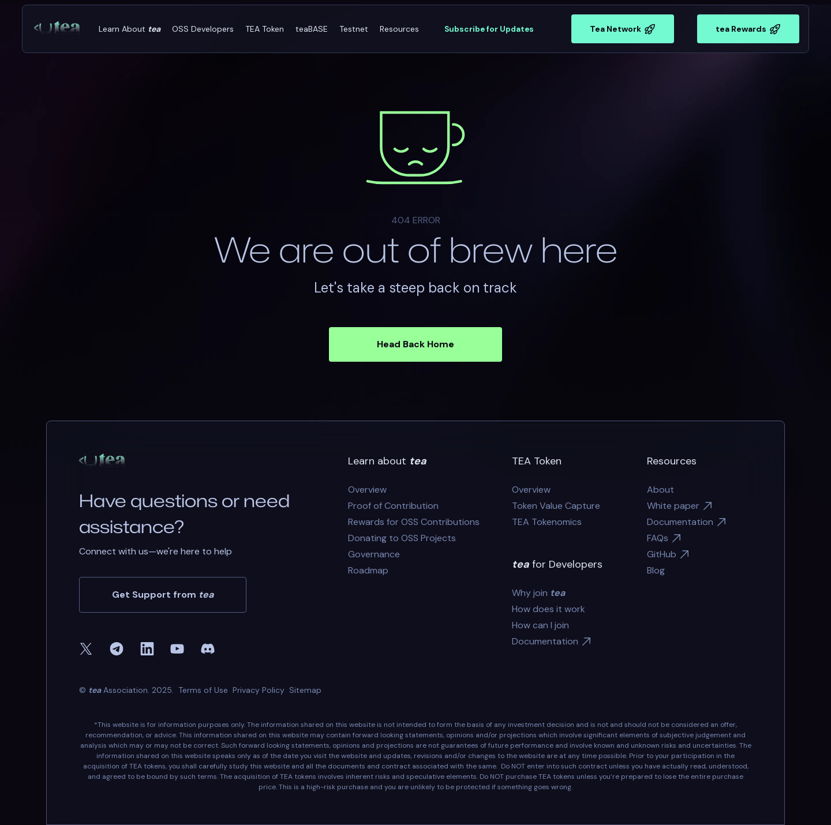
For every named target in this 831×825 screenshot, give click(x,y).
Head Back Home (415, 344)
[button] (129, 29)
